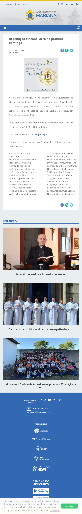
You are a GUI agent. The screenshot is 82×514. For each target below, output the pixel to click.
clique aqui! (41, 134)
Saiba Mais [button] (55, 510)
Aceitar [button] (69, 506)
